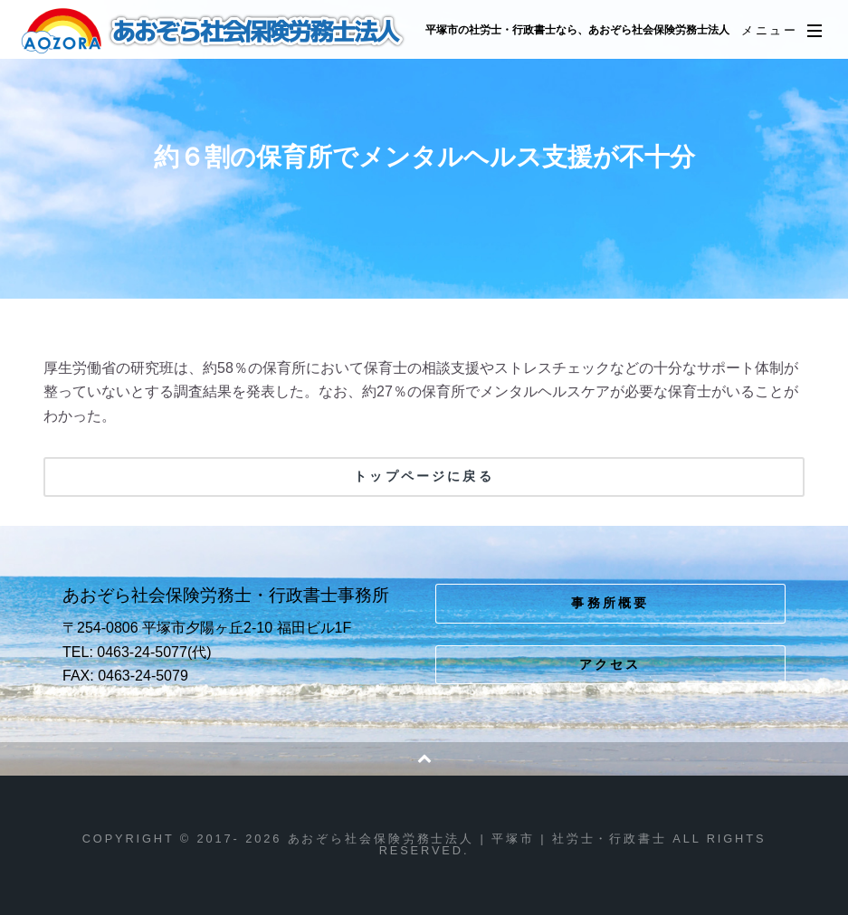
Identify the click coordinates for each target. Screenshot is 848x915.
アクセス (610, 664)
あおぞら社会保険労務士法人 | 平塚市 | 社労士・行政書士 (214, 31)
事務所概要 (610, 603)
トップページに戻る (423, 476)
